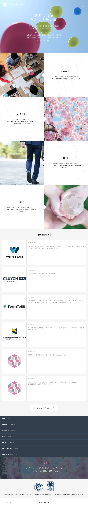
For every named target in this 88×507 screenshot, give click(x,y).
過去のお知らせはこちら (46, 408)
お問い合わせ (9, 454)
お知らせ (10, 448)
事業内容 (8, 425)
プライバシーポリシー (8, 502)
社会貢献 (6, 436)
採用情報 (8, 442)
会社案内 (9, 430)
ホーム (6, 419)
